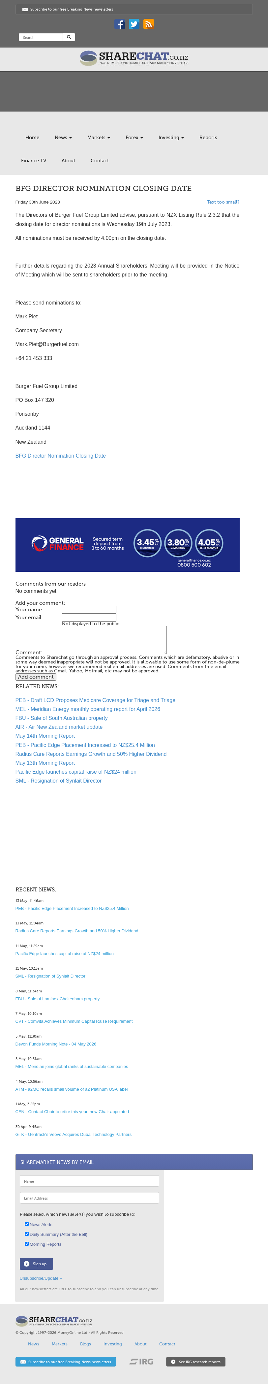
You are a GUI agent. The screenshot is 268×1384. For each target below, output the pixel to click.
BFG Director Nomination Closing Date (60, 456)
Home (32, 137)
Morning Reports (43, 1244)
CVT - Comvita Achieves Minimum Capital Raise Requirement (74, 1021)
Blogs (85, 1343)
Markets (98, 137)
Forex (134, 137)
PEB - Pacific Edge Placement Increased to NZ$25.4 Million (85, 745)
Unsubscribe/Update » (41, 1278)
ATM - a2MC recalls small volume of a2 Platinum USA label (71, 1089)
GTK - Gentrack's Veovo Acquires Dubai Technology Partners (73, 1134)
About (68, 160)
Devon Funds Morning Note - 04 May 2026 (56, 1044)
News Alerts (38, 1224)
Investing (171, 137)
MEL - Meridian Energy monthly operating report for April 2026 (88, 709)
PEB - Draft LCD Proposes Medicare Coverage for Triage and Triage (95, 700)
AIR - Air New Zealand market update (59, 727)
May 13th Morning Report (45, 763)
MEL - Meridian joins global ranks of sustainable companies (71, 1066)
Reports (208, 137)
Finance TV (33, 160)
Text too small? (223, 202)
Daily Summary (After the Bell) (56, 1234)
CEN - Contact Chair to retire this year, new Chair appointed (72, 1111)
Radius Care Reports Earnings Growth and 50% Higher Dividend (91, 754)
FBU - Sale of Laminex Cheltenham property (57, 998)
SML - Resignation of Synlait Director (58, 781)
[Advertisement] (127, 497)
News (63, 137)
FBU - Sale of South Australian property (61, 718)
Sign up (39, 1264)
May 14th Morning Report (45, 736)
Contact (100, 160)
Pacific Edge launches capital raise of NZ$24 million (75, 772)
